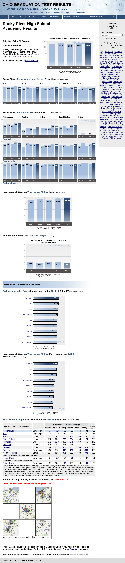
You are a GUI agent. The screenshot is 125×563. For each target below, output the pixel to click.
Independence (107, 82)
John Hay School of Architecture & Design (112, 90)
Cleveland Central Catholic (111, 59)
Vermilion (29, 325)
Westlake (105, 138)
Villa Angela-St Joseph (111, 133)
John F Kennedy (108, 87)
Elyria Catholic (27, 315)
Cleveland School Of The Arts (111, 62)
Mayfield (120, 102)
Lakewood (112, 95)
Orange (114, 117)
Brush (110, 57)
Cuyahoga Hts (106, 65)
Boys (83, 554)
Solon (116, 123)
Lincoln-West (105, 97)
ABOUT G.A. (110, 17)
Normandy (112, 114)
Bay (102, 52)
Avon (30, 309)
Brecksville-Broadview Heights (111, 55)
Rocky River (111, 121)
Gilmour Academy (114, 74)
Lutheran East (117, 97)
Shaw (111, 123)
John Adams (118, 85)
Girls (87, 554)
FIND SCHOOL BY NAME (27, 17)
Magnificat (117, 99)
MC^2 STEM (108, 104)
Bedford (103, 54)
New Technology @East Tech (111, 110)
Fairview (112, 69)
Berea (120, 54)
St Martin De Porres (115, 127)
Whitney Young (115, 138)
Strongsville (117, 129)
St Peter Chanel (106, 129)
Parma (112, 119)
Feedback (74, 549)
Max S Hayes (111, 102)
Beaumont (118, 52)
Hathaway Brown (109, 78)
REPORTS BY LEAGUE (72, 17)
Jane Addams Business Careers (110, 84)
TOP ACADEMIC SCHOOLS (51, 17)
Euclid (105, 69)
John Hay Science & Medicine (111, 92)
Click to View (31, 61)
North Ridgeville (26, 342)
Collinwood (119, 63)
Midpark (117, 104)
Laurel (119, 95)
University (104, 132)
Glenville (117, 76)
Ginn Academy (107, 76)
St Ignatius (111, 125)
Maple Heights (106, 101)
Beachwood (109, 52)
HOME (12, 17)
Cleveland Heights (107, 61)
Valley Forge (113, 132)
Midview (29, 331)
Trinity (120, 131)
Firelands (29, 320)
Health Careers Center (111, 79)
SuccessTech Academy (108, 131)
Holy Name (117, 80)
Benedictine (112, 54)
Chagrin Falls (118, 57)
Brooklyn (103, 57)
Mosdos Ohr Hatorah (114, 108)
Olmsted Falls (105, 117)
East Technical (117, 67)
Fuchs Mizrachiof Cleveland (110, 70)
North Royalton (115, 115)
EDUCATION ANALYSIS (94, 17)
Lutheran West (107, 99)
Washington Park (115, 136)
